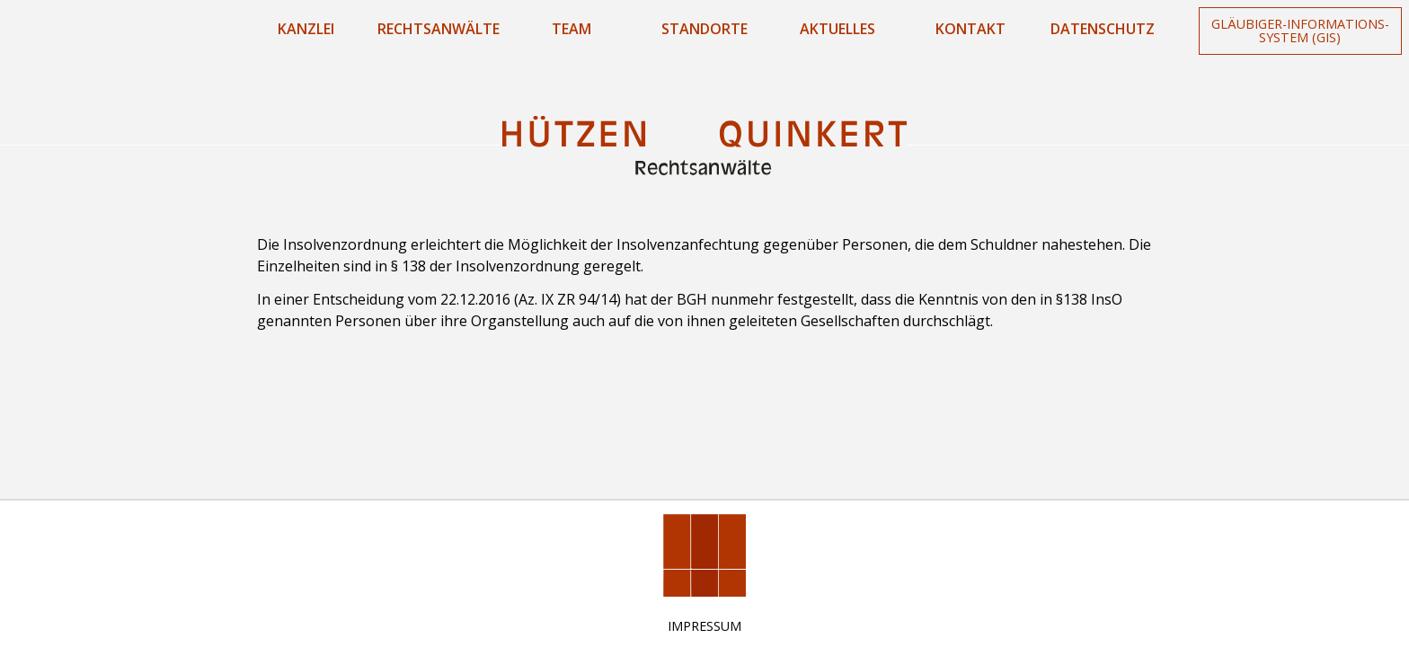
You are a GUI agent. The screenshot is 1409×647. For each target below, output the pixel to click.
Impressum (704, 625)
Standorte (704, 29)
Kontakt (970, 29)
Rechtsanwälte (438, 29)
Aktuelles (837, 29)
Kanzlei (306, 29)
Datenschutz (1102, 29)
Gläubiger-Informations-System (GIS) (1300, 30)
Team (571, 29)
